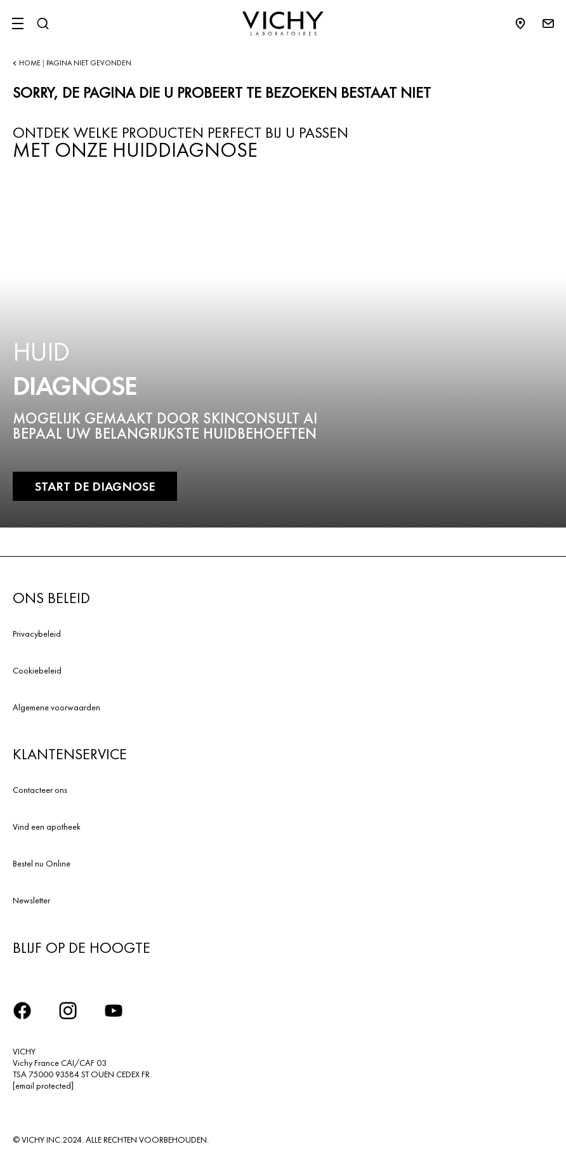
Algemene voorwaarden (56, 707)
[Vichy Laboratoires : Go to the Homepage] (283, 23)
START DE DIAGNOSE (95, 486)
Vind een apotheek (47, 826)
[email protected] (43, 1085)
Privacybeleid (37, 633)
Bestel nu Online (41, 863)
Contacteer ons (40, 789)
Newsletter (31, 900)
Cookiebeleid (37, 670)
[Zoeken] (42, 23)
